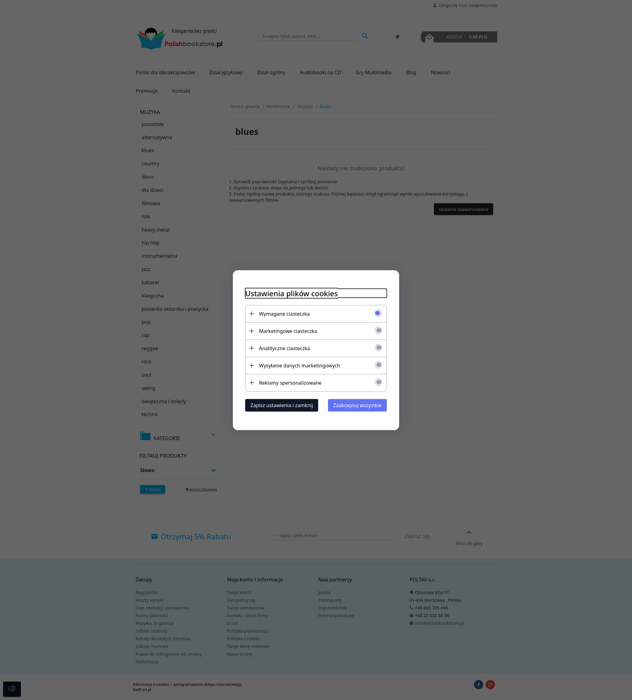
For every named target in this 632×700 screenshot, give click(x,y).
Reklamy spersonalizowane (290, 382)
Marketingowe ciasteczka (288, 330)
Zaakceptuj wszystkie (357, 405)
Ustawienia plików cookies (291, 293)
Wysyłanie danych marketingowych (299, 365)
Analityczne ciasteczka (284, 348)
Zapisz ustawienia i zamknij (281, 405)
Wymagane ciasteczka (284, 313)
